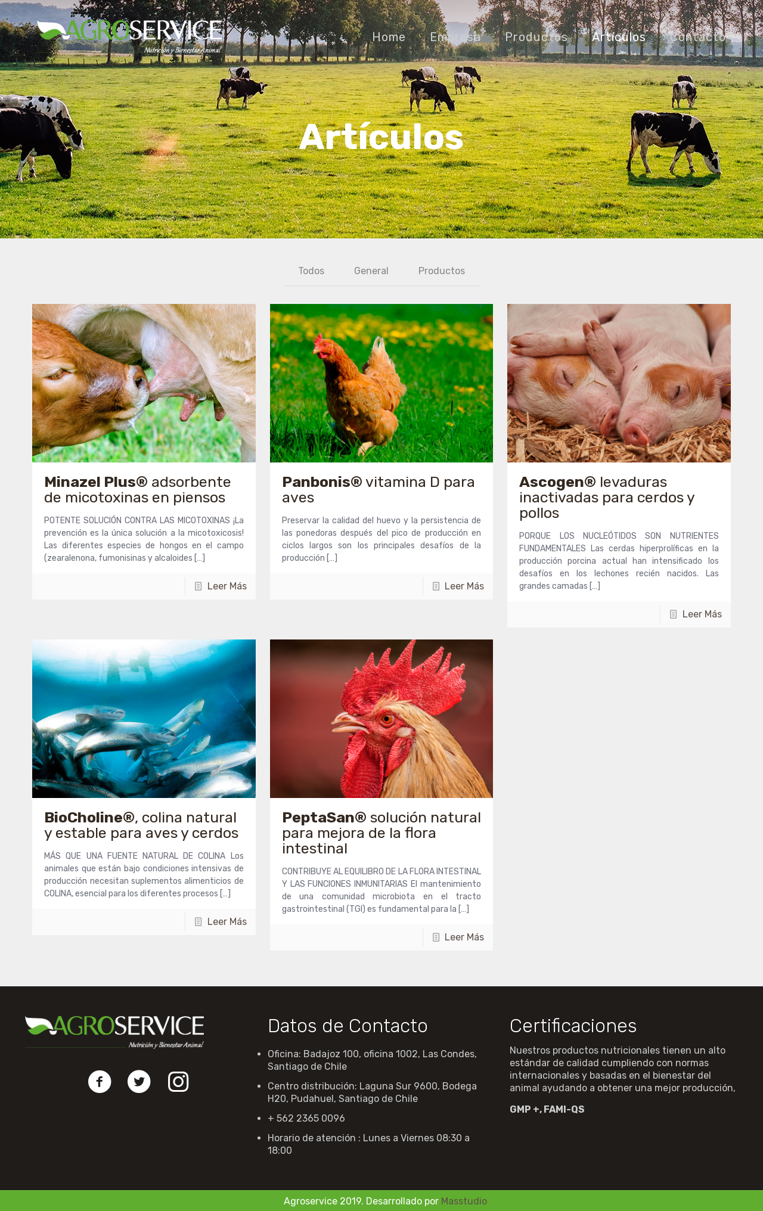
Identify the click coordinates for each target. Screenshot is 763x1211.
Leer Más (227, 586)
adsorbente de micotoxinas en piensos (137, 489)
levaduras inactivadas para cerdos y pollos (606, 497)
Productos (441, 271)
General (371, 271)
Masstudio (464, 1201)
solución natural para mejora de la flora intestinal (381, 833)
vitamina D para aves (378, 489)
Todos (311, 271)
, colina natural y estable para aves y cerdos (141, 825)
